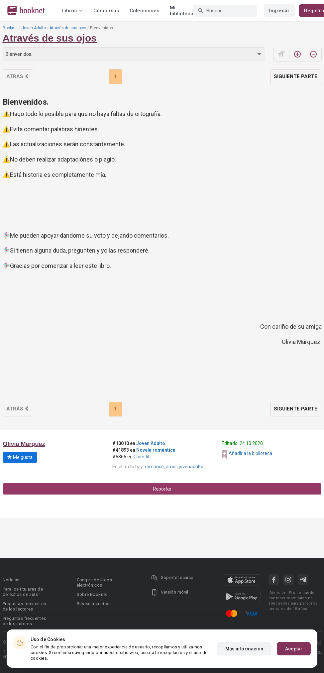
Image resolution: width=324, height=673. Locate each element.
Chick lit (142, 456)
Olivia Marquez (24, 444)
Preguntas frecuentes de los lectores (24, 606)
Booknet (10, 28)
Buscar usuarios (93, 603)
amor (171, 466)
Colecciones (144, 11)
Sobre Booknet (92, 594)
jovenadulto (191, 466)
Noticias (11, 579)
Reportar (162, 489)
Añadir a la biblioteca (250, 453)
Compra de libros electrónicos (94, 582)
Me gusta (20, 457)
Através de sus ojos (68, 28)
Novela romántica (155, 450)
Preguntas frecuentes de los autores (24, 621)
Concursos (106, 11)
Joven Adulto (34, 28)
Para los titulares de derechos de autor (23, 592)
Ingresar (279, 11)
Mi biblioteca (181, 11)
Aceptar (293, 648)
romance (154, 466)
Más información (244, 648)
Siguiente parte (295, 76)
